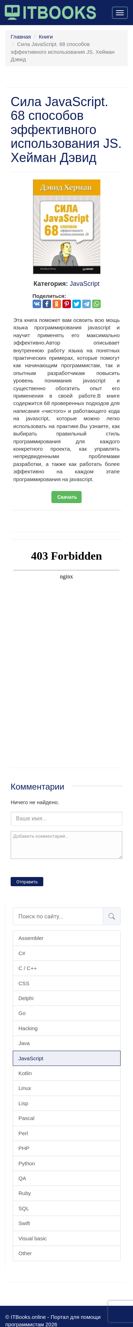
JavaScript (30, 1058)
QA (22, 1178)
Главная (21, 37)
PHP (23, 1148)
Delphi (26, 998)
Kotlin (25, 1073)
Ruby (24, 1193)
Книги (46, 37)
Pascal (26, 1118)
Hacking (28, 1028)
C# (21, 953)
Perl (23, 1133)
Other (25, 1253)
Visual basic (32, 1238)
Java (24, 1043)
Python (26, 1163)
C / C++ (27, 968)
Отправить (27, 881)
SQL (23, 1208)
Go (22, 1013)
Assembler (31, 938)
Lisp (23, 1103)
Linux (24, 1088)
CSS (23, 983)
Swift (24, 1223)
